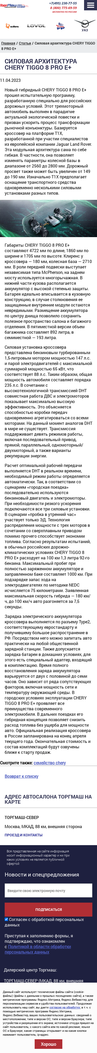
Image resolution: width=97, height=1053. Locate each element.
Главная (8, 43)
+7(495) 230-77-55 (63, 3)
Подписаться (48, 909)
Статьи (25, 43)
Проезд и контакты (23, 835)
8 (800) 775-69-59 (63, 7)
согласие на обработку (64, 1007)
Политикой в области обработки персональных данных (38, 949)
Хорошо (48, 1044)
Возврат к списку (21, 776)
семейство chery (50, 762)
